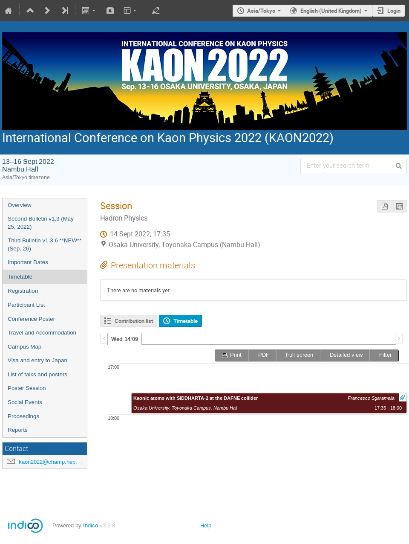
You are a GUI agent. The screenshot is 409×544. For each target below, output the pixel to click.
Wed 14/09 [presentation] (124, 339)
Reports (18, 430)
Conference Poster (31, 319)
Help (205, 525)
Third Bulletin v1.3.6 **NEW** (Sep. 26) (44, 244)
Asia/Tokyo (261, 11)
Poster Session (27, 388)
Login (393, 11)
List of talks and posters (37, 374)
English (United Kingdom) (331, 11)
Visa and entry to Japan (37, 360)
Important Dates (28, 262)
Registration (23, 291)
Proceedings (23, 416)
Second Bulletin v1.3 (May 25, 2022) (41, 222)
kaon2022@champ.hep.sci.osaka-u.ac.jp (69, 461)
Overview (20, 205)
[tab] (124, 339)
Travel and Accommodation (42, 332)
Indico (90, 525)
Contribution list (134, 321)
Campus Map (24, 346)
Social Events (25, 402)
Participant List (26, 305)
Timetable (20, 276)
